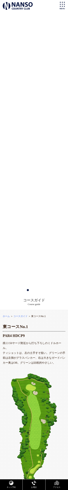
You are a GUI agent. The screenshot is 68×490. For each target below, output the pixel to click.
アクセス (56, 484)
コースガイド (20, 316)
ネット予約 (11, 484)
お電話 (34, 484)
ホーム (6, 316)
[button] (28, 290)
